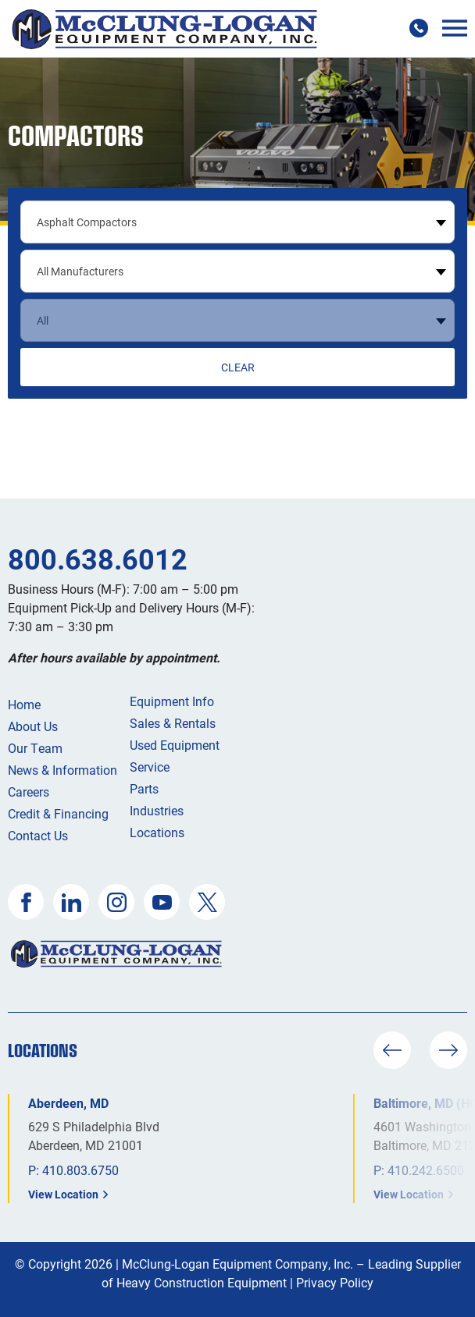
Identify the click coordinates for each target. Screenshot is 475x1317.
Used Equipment (175, 745)
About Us (33, 726)
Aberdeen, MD (68, 1103)
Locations (157, 832)
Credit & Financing (58, 813)
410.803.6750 (80, 1170)
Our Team (35, 748)
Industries (157, 810)
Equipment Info (172, 701)
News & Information (62, 769)
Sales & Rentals (173, 723)
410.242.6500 (426, 1170)
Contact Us (38, 835)
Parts (144, 788)
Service (150, 766)
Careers (28, 791)
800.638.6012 (98, 558)
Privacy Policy (334, 1282)
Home (24, 704)
